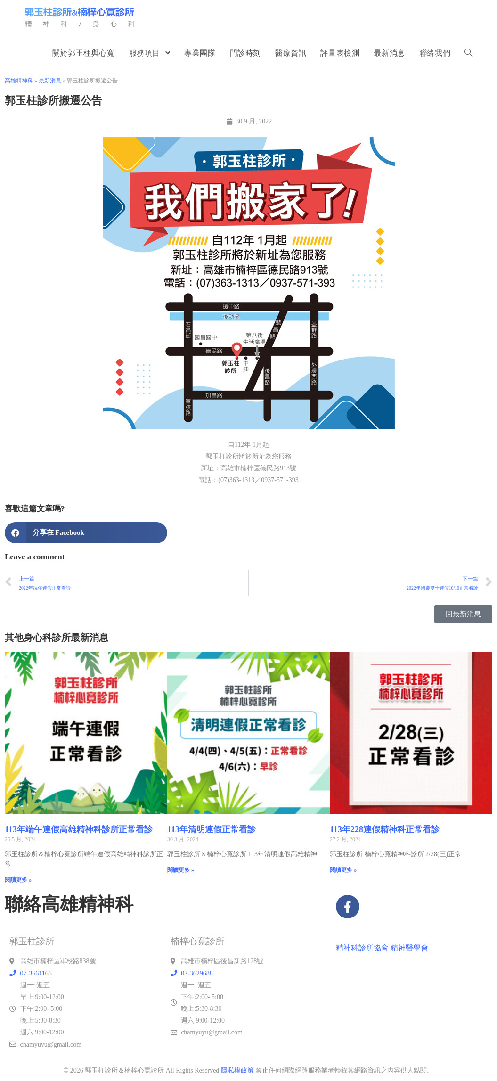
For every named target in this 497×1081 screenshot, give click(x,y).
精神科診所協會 (362, 948)
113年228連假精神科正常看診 (385, 829)
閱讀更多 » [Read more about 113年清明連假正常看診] (180, 870)
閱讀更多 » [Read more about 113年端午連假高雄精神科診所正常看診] (18, 879)
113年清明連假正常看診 (211, 829)
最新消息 (50, 80)
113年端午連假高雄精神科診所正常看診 (79, 829)
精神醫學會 (409, 948)
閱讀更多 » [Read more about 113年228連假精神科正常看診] (343, 870)
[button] (86, 532)
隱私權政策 (237, 1070)
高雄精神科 (19, 80)
